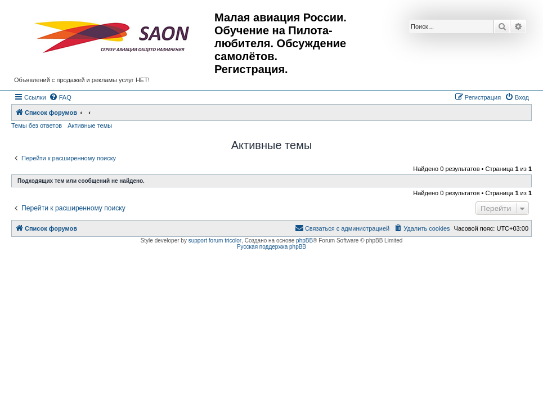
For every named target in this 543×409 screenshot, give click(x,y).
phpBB (304, 240)
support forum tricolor (215, 240)
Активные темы (90, 125)
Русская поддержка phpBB (271, 247)
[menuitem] (60, 97)
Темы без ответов (36, 125)
